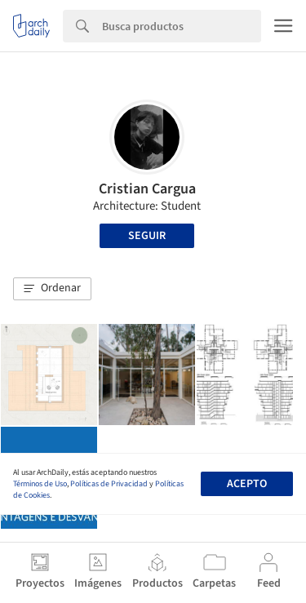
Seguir (147, 236)
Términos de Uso (40, 484)
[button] (52, 288)
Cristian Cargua (147, 189)
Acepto (247, 484)
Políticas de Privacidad (109, 484)
